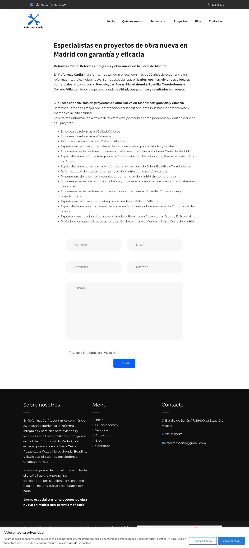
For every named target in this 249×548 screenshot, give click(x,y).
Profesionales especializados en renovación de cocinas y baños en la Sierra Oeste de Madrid (127, 221)
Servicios (158, 21)
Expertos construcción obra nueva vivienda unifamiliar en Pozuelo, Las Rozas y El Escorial (126, 216)
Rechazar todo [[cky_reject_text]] (203, 540)
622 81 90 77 (217, 4)
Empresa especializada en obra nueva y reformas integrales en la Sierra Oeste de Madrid (125, 151)
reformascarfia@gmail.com (51, 4)
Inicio (111, 21)
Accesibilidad (122, 527)
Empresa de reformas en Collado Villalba (91, 131)
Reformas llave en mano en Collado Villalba (92, 141)
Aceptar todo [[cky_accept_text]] (231, 540)
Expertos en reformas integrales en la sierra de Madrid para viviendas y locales (117, 146)
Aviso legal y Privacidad (92, 527)
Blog (198, 21)
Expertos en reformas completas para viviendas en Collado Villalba (109, 201)
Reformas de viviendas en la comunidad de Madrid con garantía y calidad (114, 171)
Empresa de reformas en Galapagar (87, 136)
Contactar (215, 21)
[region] (124, 537)
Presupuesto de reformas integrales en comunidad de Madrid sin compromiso (118, 176)
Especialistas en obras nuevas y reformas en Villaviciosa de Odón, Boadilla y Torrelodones (126, 166)
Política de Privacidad (102, 352)
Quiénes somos (132, 21)
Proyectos (180, 21)
